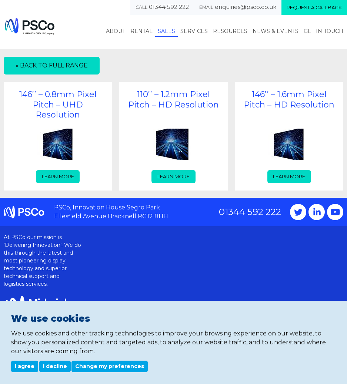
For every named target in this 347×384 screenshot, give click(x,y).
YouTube (335, 212)
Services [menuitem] (194, 31)
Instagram (316, 212)
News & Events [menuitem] (275, 31)
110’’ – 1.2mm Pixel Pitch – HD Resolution (173, 99)
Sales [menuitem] (166, 31)
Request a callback (314, 7)
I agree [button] (24, 366)
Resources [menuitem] (230, 31)
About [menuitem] (115, 31)
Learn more (58, 176)
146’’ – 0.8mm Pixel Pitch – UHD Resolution (58, 104)
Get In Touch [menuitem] (323, 31)
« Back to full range (52, 65)
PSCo (30, 26)
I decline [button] (55, 366)
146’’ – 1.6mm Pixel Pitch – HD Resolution (289, 99)
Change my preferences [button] (109, 366)
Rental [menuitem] (141, 31)
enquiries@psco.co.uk (245, 6)
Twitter (298, 212)
